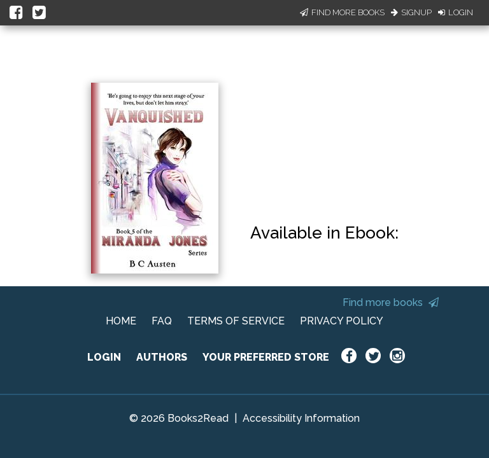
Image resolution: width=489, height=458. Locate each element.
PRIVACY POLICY (341, 321)
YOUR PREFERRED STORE (265, 357)
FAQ (162, 321)
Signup (411, 12)
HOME (121, 321)
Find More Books (342, 12)
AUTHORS (161, 357)
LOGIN (104, 357)
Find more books (391, 302)
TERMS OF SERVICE (236, 321)
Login (455, 12)
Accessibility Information (301, 418)
